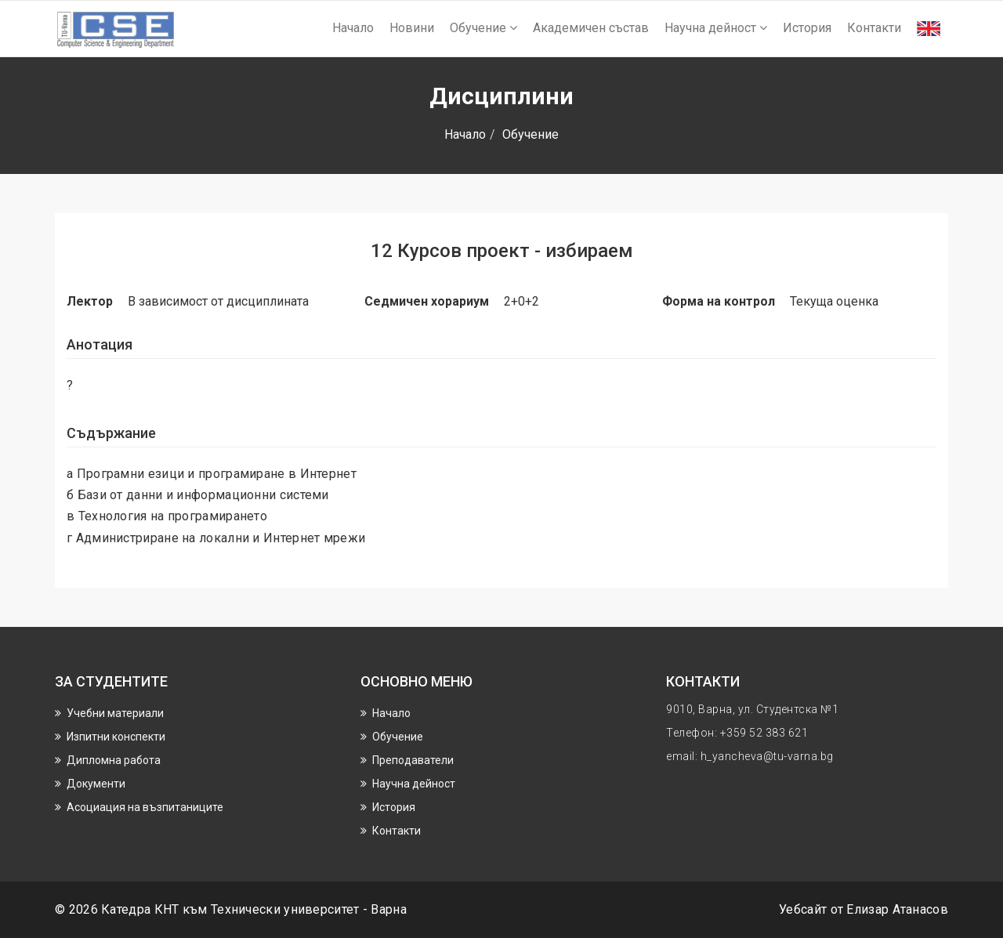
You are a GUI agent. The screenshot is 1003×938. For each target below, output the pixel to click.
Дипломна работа (114, 760)
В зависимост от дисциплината (218, 301)
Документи (96, 783)
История (807, 27)
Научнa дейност (715, 27)
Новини (411, 27)
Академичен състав (591, 27)
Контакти (874, 27)
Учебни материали (115, 713)
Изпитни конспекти (116, 736)
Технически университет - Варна (309, 909)
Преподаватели (413, 760)
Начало (353, 27)
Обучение (483, 27)
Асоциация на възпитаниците (145, 807)
